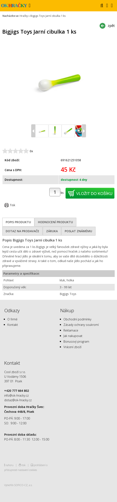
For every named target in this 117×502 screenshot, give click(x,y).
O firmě (12, 319)
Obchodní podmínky (77, 319)
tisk (24, 465)
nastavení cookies (27, 470)
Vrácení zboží (72, 347)
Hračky (24, 16)
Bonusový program (76, 341)
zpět (111, 25)
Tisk (12, 205)
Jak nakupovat (72, 336)
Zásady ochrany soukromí (81, 325)
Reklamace (70, 330)
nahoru (9, 465)
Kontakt (12, 325)
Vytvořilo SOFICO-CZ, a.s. (18, 485)
